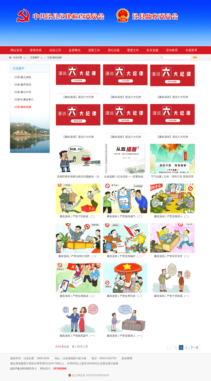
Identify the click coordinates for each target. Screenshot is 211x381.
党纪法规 (114, 50)
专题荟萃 (191, 50)
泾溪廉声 (34, 57)
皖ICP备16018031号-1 (23, 368)
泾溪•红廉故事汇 (24, 99)
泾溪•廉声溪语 (22, 84)
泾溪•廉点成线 (22, 77)
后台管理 (127, 358)
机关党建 (152, 50)
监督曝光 (75, 50)
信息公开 (55, 50)
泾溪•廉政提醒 (54, 57)
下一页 (194, 347)
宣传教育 (172, 50)
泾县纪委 (17, 57)
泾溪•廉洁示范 (22, 92)
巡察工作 (94, 50)
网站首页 (16, 50)
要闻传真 (36, 50)
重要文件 (133, 50)
